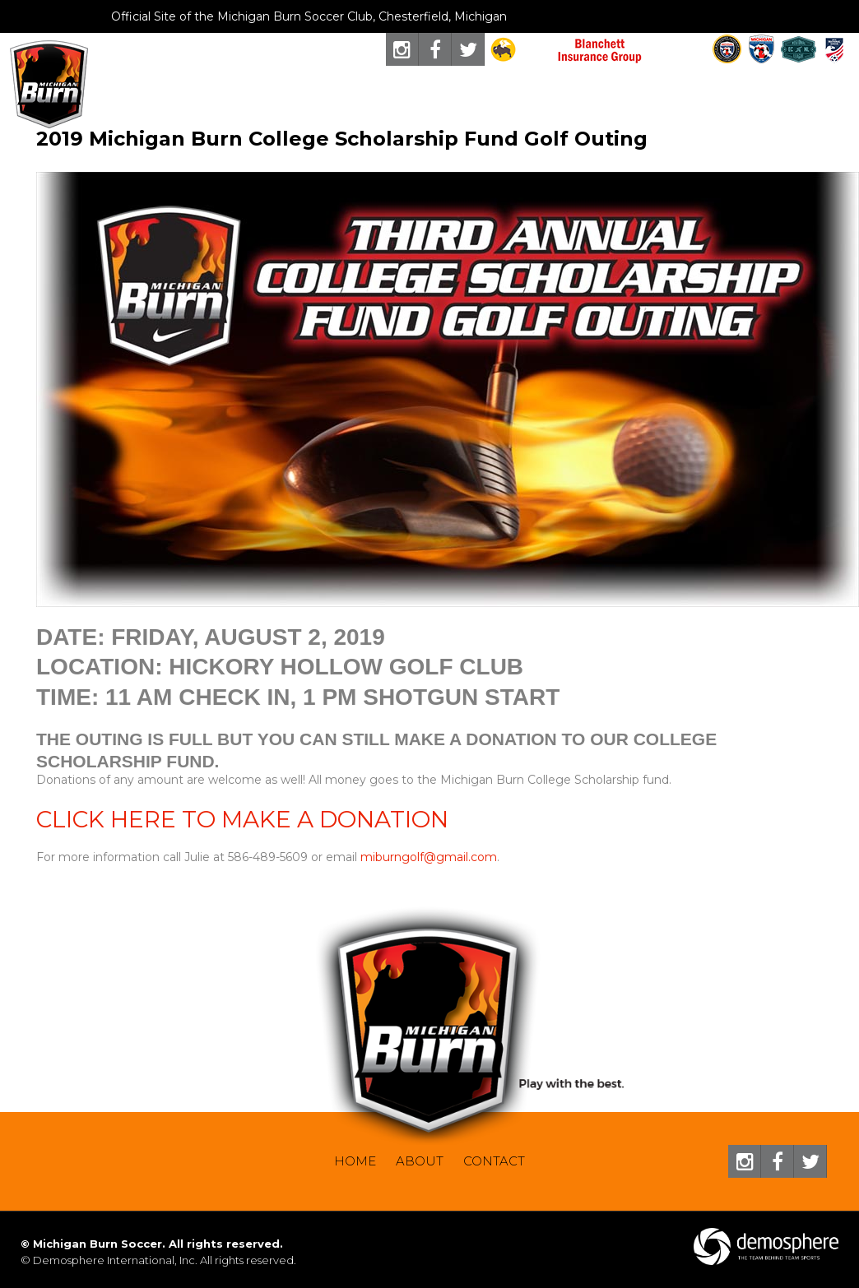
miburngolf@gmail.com (428, 857)
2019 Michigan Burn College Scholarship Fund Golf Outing (342, 139)
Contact (494, 1161)
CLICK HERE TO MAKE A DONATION (242, 819)
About (419, 1161)
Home (355, 1161)
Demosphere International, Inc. (115, 1260)
